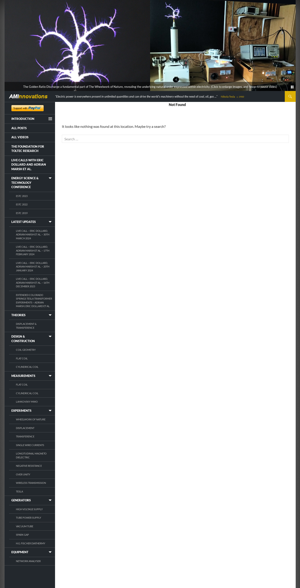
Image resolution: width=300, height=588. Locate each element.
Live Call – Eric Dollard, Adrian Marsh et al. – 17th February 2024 (32, 250)
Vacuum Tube (24, 526)
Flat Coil (22, 358)
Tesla (19, 491)
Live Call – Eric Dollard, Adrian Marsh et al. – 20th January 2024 (32, 266)
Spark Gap (22, 534)
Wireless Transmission (31, 482)
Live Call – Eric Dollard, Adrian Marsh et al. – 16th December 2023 (32, 282)
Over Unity (23, 474)
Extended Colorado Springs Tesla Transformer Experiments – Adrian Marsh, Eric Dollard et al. (34, 300)
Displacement (25, 427)
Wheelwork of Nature (30, 419)
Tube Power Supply (28, 517)
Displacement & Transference (26, 325)
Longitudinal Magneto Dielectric (31, 455)
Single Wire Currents (30, 445)
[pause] (292, 87)
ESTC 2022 (22, 204)
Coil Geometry (26, 349)
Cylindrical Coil (27, 366)
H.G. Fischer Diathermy (30, 543)
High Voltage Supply (29, 509)
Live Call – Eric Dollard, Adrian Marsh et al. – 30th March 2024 (32, 234)
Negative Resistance (29, 465)
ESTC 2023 (22, 195)
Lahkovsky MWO (27, 401)
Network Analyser (28, 561)
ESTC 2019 (22, 213)
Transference (25, 436)
